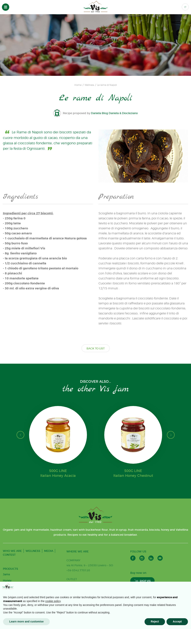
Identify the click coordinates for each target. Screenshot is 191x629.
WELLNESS (33, 551)
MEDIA (48, 551)
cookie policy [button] (53, 601)
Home (78, 85)
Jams (6, 574)
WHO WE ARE (12, 551)
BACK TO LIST (96, 348)
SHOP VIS (142, 580)
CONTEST (9, 554)
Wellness (89, 85)
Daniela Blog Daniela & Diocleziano (114, 113)
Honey (7, 580)
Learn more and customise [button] (26, 621)
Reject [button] (155, 621)
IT (185, 7)
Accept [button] (177, 621)
